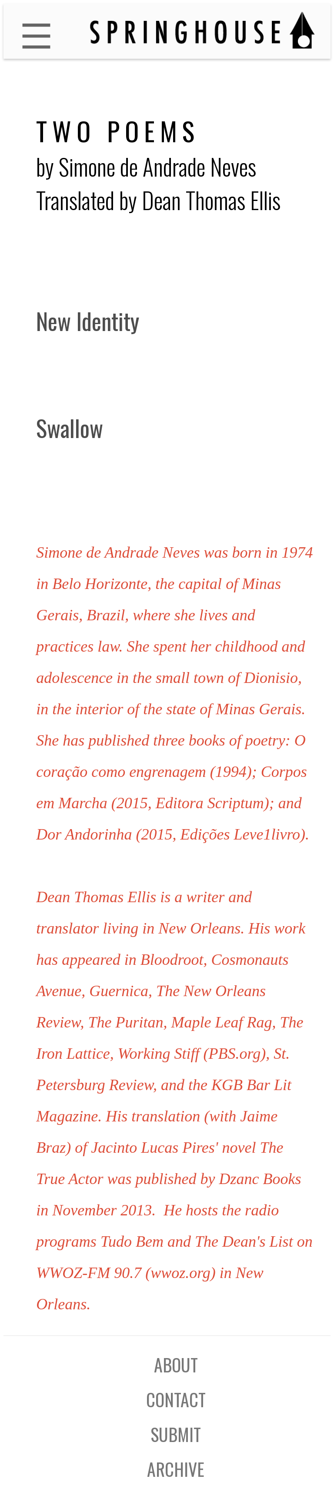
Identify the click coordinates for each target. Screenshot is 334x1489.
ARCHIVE (175, 1469)
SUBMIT (175, 1434)
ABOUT (176, 1365)
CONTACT (176, 1399)
